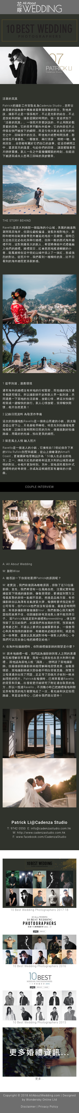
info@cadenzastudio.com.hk (51, 828)
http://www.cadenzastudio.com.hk (41, 832)
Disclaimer (28, 1106)
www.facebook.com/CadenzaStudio (41, 837)
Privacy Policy (48, 1106)
